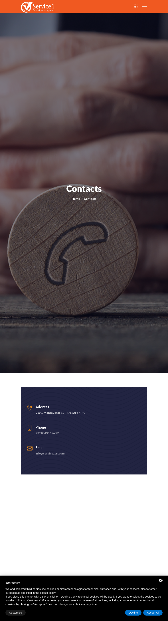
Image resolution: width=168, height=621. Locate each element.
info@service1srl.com (50, 453)
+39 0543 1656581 (47, 433)
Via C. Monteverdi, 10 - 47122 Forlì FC (60, 412)
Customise (15, 612)
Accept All (153, 612)
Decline (133, 612)
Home (76, 199)
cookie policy (48, 592)
